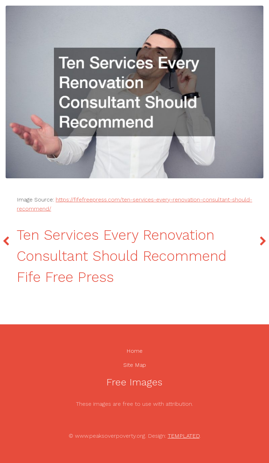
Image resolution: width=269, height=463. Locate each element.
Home (134, 351)
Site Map (134, 365)
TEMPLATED (184, 435)
